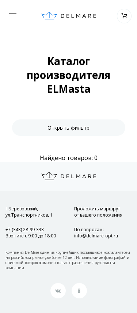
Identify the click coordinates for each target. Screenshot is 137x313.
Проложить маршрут (98, 212)
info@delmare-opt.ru (96, 236)
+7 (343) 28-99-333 (24, 229)
